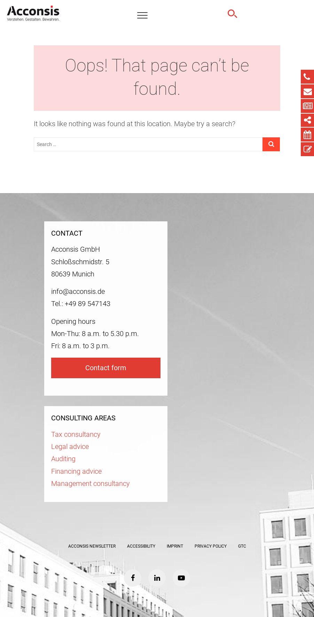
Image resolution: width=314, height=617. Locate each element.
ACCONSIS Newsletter (92, 546)
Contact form (105, 368)
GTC (242, 546)
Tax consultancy (76, 435)
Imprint (175, 546)
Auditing (63, 459)
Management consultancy (90, 484)
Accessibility (141, 546)
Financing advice (76, 471)
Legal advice (70, 447)
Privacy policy (211, 546)
